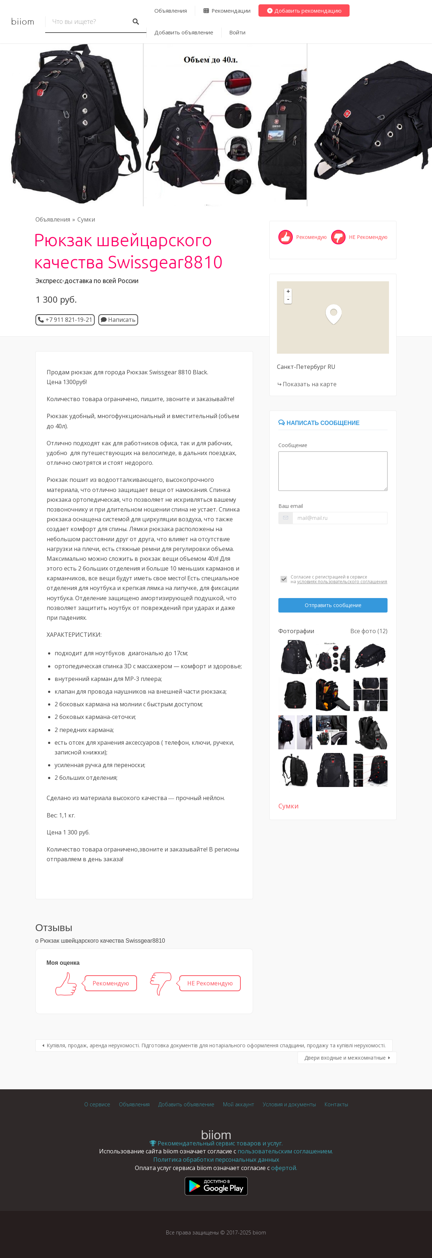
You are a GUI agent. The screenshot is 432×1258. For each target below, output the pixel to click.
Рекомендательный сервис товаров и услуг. (216, 1143)
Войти (237, 32)
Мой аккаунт (238, 1104)
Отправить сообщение (333, 605)
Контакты (336, 1104)
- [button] (288, 299)
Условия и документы (289, 1104)
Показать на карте (310, 384)
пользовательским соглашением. (285, 1151)
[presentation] (333, 549)
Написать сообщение (318, 423)
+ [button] (288, 292)
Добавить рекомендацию (304, 10)
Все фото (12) (369, 631)
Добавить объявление (183, 32)
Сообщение (292, 445)
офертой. (284, 1168)
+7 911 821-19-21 (69, 320)
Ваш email (290, 505)
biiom (22, 22)
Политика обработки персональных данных (216, 1160)
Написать (118, 320)
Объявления (170, 10)
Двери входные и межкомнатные (345, 1057)
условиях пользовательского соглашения (342, 581)
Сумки (86, 219)
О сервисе (97, 1104)
